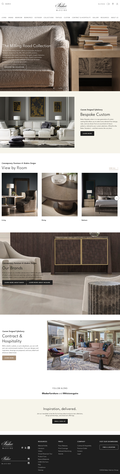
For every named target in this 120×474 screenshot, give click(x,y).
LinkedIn (29, 439)
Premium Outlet (82, 439)
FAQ (39, 455)
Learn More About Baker (14, 273)
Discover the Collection (14, 62)
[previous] (54, 79)
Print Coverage (63, 439)
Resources (105, 17)
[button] (60, 51)
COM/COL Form (43, 452)
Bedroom (18, 17)
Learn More (87, 124)
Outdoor (38, 17)
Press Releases (63, 436)
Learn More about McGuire (39, 273)
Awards (60, 444)
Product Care (42, 447)
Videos (40, 442)
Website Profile (42, 436)
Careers (79, 442)
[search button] (3, 4)
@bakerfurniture (50, 384)
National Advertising (64, 442)
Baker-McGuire (61, 7)
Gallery (96, 17)
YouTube (25, 439)
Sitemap (40, 461)
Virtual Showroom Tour (45, 444)
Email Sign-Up (60, 412)
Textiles (59, 17)
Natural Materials (43, 450)
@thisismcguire (70, 384)
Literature (41, 439)
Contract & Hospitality (81, 17)
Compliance (41, 458)
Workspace (28, 17)
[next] (66, 79)
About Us (114, 17)
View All (112, 159)
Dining (10, 17)
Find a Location (109, 438)
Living (4, 17)
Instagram (29, 450)
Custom (67, 17)
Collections (49, 17)
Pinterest (22, 439)
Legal (79, 444)
